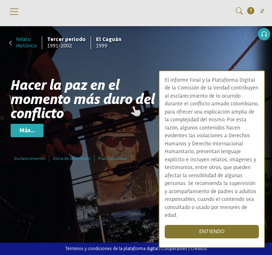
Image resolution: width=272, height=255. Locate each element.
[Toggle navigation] (14, 12)
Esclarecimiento (29, 158)
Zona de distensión (72, 158)
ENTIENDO (212, 231)
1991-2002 (66, 42)
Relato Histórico (26, 42)
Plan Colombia (112, 158)
